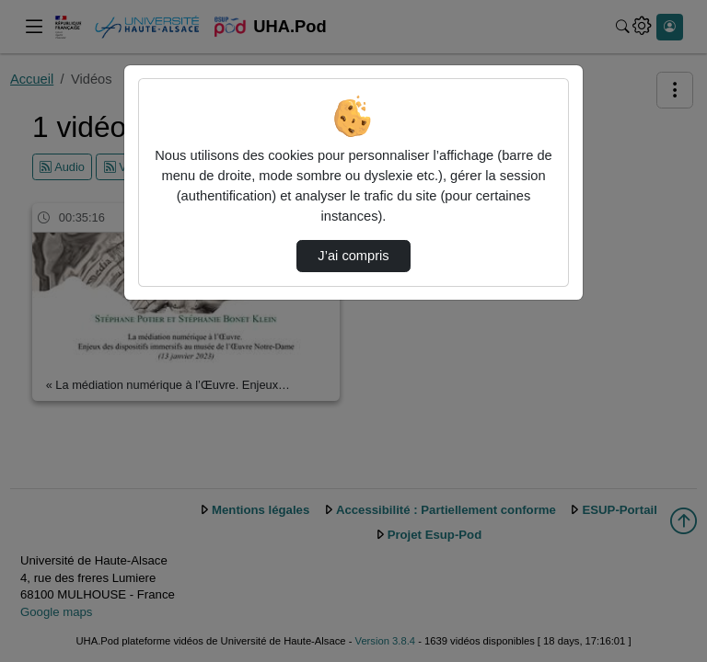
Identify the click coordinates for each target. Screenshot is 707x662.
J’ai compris (353, 255)
